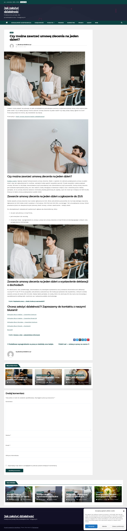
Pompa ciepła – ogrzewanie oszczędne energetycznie (47, 496)
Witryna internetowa (12, 455)
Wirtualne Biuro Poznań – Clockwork (19, 326)
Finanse (61, 22)
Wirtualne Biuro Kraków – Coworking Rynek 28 (22, 318)
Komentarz (9, 401)
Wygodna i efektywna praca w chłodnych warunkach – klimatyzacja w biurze (76, 497)
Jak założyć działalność (19, 516)
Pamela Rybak (21, 382)
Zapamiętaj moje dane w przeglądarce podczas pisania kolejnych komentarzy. (32, 465)
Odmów (104, 526)
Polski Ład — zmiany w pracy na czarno (74, 344)
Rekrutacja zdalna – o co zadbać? (47, 378)
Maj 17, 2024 (41, 499)
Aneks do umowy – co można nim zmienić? (17, 378)
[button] (124, 511)
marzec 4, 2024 (102, 499)
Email (8, 445)
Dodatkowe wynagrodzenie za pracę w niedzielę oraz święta (30, 344)
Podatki (51, 22)
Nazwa (8, 435)
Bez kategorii (69, 375)
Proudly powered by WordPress (12, 527)
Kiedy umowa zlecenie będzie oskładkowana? (30, 116)
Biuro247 (10, 330)
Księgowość (39, 22)
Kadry (89, 22)
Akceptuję (91, 526)
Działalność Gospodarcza (21, 22)
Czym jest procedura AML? (75, 378)
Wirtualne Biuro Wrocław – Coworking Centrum (22, 322)
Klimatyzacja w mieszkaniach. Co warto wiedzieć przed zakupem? (18, 497)
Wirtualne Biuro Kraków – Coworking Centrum (21, 314)
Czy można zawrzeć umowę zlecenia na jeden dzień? (44, 37)
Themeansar (35, 527)
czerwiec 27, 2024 (14, 499)
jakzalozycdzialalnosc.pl (24, 44)
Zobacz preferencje (118, 526)
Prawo (81, 22)
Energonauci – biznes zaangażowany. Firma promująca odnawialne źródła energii (107, 497)
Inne (96, 22)
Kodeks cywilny (12, 181)
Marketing (71, 22)
